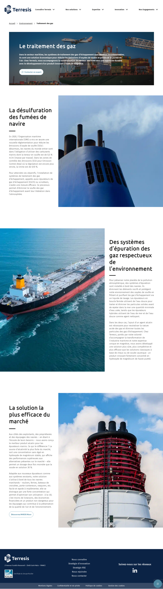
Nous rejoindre (141, 5)
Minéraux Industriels (102, 5)
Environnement (122, 5)
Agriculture (68, 5)
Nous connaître (79, 565)
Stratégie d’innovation (79, 569)
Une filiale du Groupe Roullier (23, 579)
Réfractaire (83, 5)
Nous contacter (79, 581)
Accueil (12, 29)
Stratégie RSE (79, 573)
